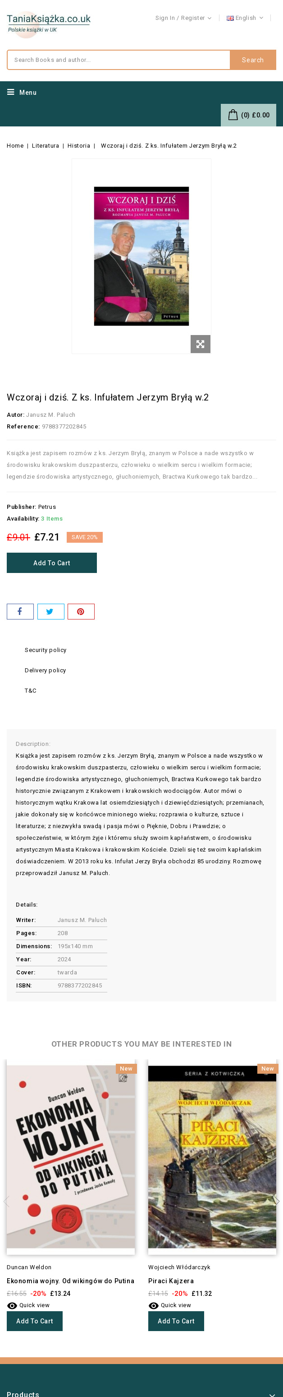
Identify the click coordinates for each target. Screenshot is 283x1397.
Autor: (16, 414)
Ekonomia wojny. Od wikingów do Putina (70, 1281)
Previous (9, 1201)
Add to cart (51, 563)
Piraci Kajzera (171, 1281)
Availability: (23, 518)
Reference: (23, 426)
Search (253, 60)
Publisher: (22, 506)
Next (274, 1201)
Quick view (28, 1305)
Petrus (47, 506)
